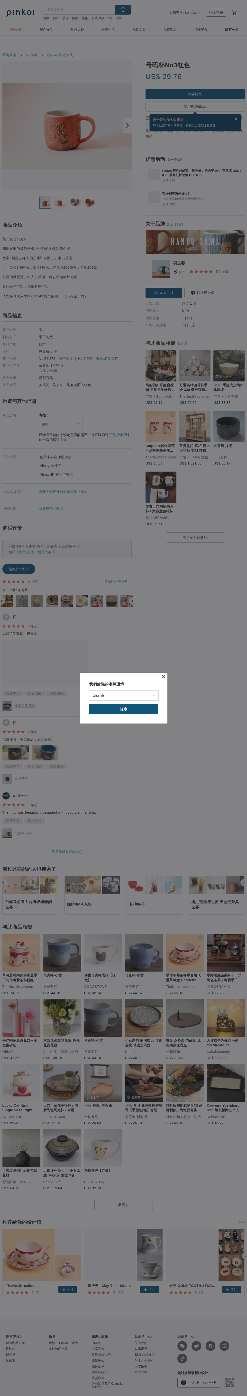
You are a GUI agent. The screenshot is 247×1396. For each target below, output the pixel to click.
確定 (124, 709)
